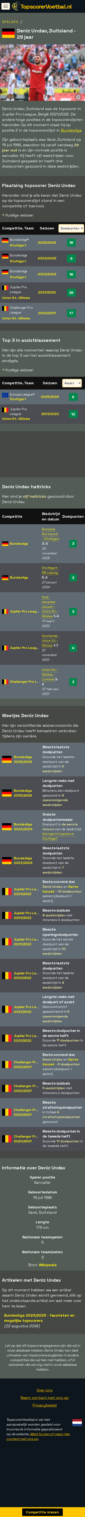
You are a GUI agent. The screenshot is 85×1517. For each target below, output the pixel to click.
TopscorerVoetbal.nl (46, 6)
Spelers (10, 22)
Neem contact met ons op (45, 1404)
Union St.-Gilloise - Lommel (50, 681)
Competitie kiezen (42, 1512)
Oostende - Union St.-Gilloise (51, 648)
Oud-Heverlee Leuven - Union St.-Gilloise (50, 613)
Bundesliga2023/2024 (23, 833)
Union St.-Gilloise (16, 298)
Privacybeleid (44, 1412)
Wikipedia (48, 1271)
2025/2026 (47, 242)
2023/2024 (47, 274)
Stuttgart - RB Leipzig (50, 577)
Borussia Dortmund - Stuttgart (50, 541)
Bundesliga (71, 130)
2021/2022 (47, 292)
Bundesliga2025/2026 (23, 766)
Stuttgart (18, 245)
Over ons (44, 1397)
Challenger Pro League (28, 688)
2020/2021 (47, 313)
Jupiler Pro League (25, 618)
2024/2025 (47, 258)
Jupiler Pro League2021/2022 (29, 898)
